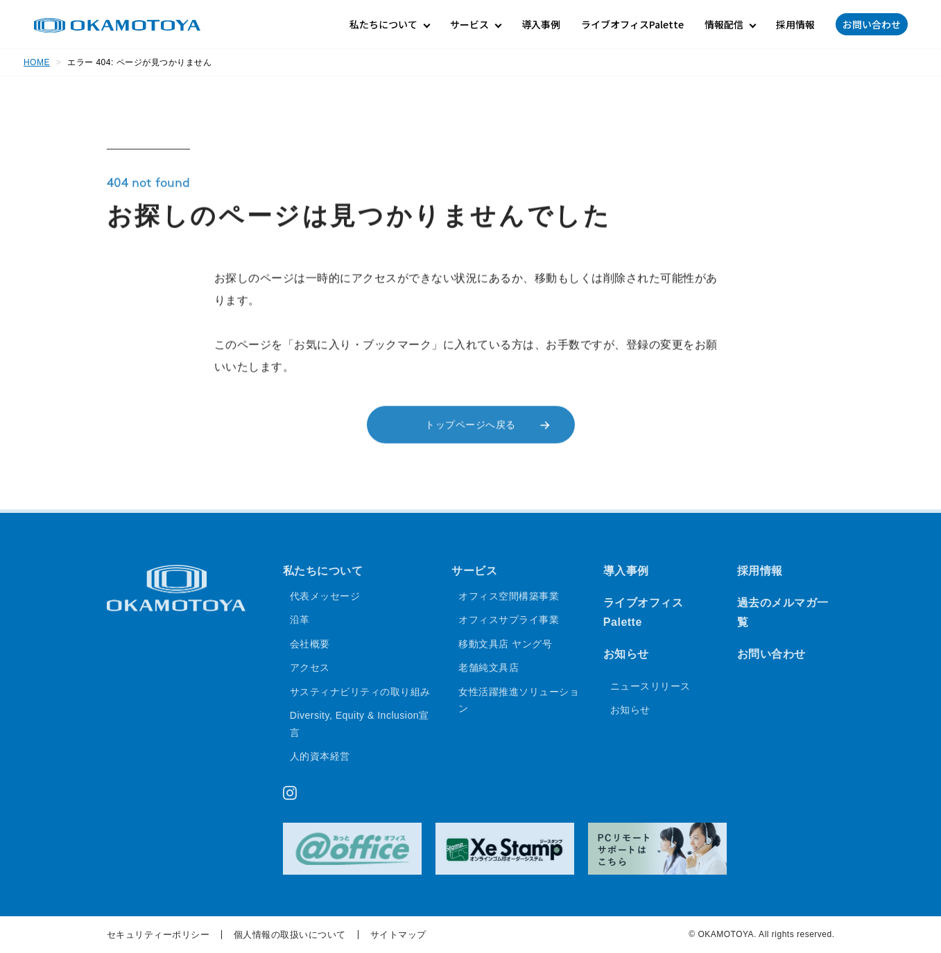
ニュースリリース (650, 686)
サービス (474, 571)
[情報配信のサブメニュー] (730, 24)
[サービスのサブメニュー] (475, 24)
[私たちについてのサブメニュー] (389, 24)
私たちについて (323, 571)
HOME (37, 62)
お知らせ (626, 655)
